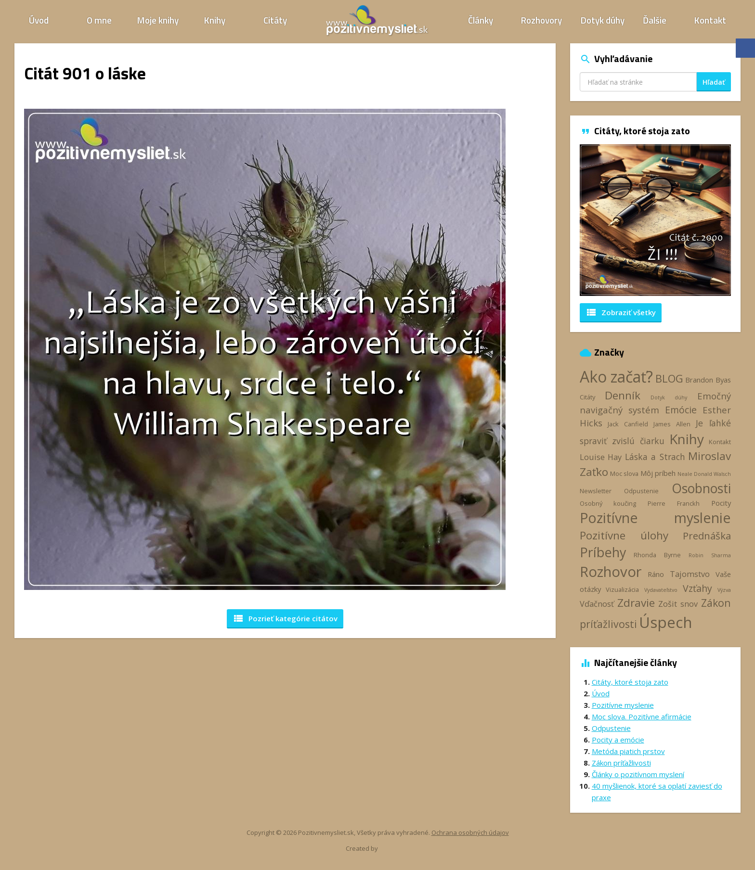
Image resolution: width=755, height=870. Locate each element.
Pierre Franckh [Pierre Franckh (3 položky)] (673, 503)
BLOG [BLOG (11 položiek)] (669, 378)
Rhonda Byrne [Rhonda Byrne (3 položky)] (657, 554)
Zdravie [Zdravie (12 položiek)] (636, 602)
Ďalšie (654, 20)
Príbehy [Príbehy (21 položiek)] (603, 552)
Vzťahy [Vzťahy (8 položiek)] (697, 588)
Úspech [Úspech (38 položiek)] (665, 622)
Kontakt (710, 20)
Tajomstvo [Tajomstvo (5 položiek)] (690, 574)
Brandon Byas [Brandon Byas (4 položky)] (708, 379)
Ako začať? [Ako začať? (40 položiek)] (616, 376)
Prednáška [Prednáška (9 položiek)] (707, 535)
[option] (655, 220)
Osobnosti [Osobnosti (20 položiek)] (701, 488)
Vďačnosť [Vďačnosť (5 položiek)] (597, 604)
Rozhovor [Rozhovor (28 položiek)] (611, 571)
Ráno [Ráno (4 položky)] (656, 574)
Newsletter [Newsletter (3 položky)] (596, 490)
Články (480, 20)
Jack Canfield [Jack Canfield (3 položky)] (628, 424)
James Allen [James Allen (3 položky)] (671, 424)
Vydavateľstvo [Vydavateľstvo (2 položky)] (660, 590)
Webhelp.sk (396, 849)
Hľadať (714, 82)
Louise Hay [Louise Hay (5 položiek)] (601, 457)
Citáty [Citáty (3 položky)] (587, 397)
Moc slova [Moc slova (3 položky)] (624, 473)
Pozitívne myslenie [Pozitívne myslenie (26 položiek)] (655, 517)
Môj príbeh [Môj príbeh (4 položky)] (658, 473)
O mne (99, 20)
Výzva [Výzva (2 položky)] (724, 590)
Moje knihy (158, 20)
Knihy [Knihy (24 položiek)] (686, 439)
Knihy (214, 20)
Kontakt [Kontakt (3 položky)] (720, 441)
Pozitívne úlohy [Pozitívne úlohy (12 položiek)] (624, 535)
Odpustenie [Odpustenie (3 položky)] (641, 490)
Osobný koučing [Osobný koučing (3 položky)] (608, 503)
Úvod (39, 20)
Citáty (275, 20)
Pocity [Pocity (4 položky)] (721, 503)
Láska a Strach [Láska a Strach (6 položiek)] (655, 456)
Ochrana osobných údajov (470, 832)
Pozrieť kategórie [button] (285, 618)
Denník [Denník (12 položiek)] (622, 395)
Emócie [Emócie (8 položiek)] (681, 409)
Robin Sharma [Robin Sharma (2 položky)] (710, 555)
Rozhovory (541, 20)
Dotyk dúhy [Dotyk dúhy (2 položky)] (669, 397)
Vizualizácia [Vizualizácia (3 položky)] (622, 589)
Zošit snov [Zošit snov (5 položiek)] (678, 604)
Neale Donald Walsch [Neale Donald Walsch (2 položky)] (704, 474)
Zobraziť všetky (621, 312)
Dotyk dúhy (603, 20)
